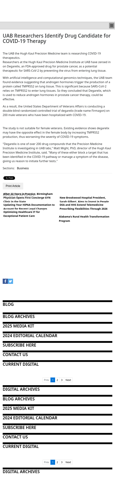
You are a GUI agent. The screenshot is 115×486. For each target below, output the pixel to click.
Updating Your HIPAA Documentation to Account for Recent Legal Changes (29, 206)
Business (23, 168)
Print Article (13, 186)
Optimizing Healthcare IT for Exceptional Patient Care (21, 214)
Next (68, 380)
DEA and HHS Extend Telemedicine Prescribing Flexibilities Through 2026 (83, 206)
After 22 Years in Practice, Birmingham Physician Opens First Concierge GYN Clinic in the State (28, 197)
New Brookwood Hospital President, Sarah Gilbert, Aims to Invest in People (84, 199)
